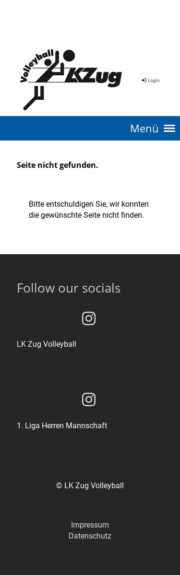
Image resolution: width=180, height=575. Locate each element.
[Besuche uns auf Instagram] (89, 319)
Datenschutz (90, 535)
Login (150, 80)
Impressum (90, 524)
